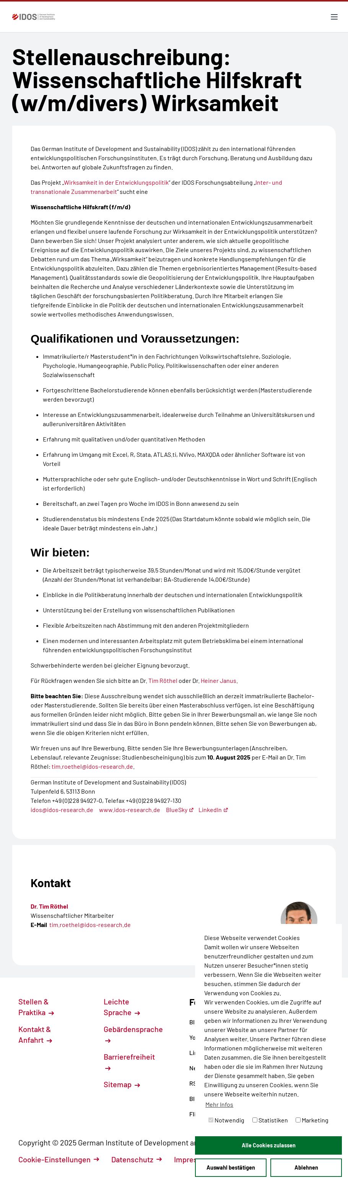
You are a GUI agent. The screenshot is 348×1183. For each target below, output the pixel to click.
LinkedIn (213, 809)
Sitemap (122, 1084)
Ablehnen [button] (306, 1167)
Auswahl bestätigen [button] (231, 1167)
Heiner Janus (218, 680)
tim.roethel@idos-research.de (92, 766)
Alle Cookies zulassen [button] (269, 1145)
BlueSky (180, 809)
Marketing (312, 1120)
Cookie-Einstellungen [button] (58, 1159)
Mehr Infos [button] (219, 1104)
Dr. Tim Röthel (49, 906)
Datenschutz (136, 1159)
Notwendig (226, 1120)
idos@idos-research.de (62, 809)
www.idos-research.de (129, 809)
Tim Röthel (163, 680)
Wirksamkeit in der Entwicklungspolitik (116, 182)
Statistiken (270, 1120)
